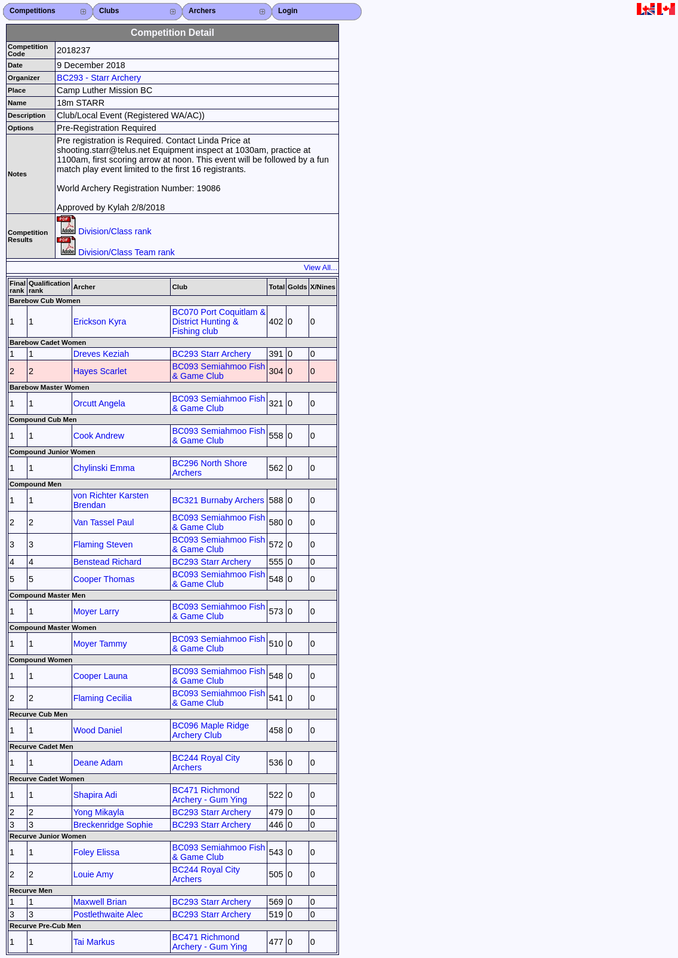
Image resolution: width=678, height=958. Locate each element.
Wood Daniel (97, 730)
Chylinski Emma (104, 468)
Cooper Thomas (104, 579)
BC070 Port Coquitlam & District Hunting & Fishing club (219, 321)
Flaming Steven (103, 544)
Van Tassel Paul (103, 522)
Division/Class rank (104, 231)
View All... (320, 267)
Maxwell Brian (100, 902)
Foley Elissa (96, 852)
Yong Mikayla (98, 812)
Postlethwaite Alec (108, 914)
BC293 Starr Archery (211, 354)
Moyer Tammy (100, 643)
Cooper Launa (100, 676)
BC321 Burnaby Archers (218, 500)
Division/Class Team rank (115, 252)
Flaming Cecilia (102, 698)
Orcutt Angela (99, 403)
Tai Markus (94, 942)
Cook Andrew (99, 435)
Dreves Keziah (101, 354)
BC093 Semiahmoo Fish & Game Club (218, 371)
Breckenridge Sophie (113, 825)
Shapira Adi (95, 795)
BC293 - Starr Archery (99, 77)
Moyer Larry (96, 611)
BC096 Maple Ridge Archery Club (210, 730)
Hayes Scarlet (100, 371)
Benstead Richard (107, 562)
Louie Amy (93, 874)
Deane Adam (98, 762)
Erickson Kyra (100, 321)
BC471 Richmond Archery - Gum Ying (209, 794)
